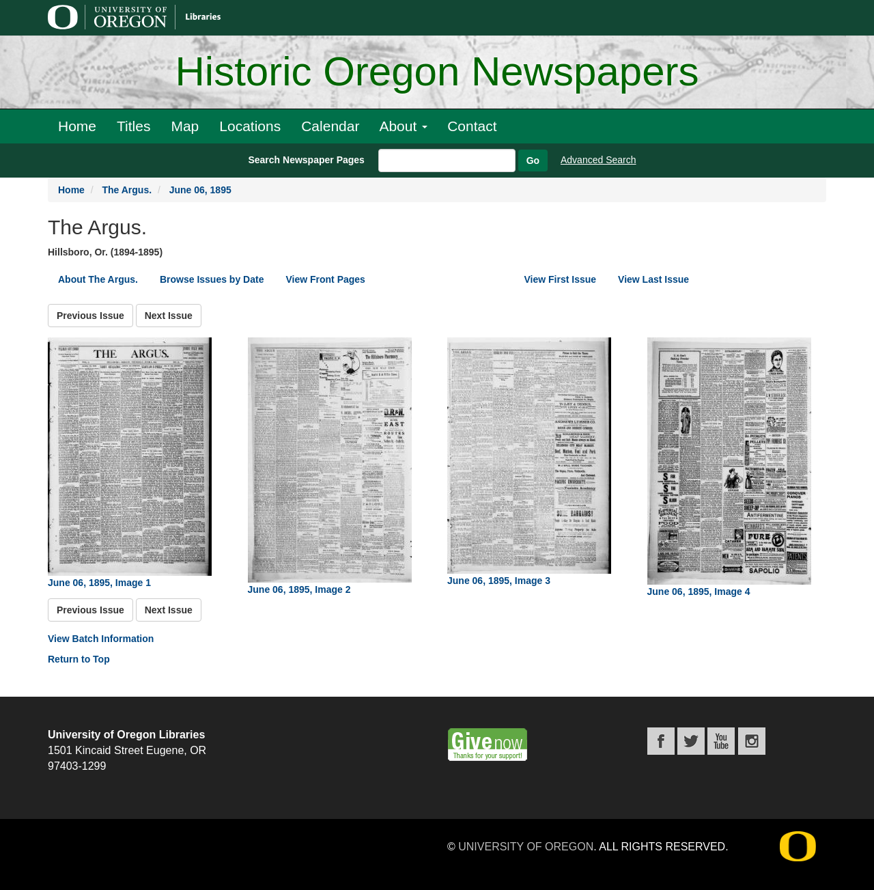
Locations (250, 126)
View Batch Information (101, 638)
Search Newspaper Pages (306, 159)
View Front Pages (325, 279)
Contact (471, 126)
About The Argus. (98, 279)
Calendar (330, 126)
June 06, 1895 (200, 189)
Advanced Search (598, 159)
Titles (133, 126)
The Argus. (127, 189)
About (403, 126)
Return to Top (79, 659)
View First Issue (560, 279)
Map (185, 126)
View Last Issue (653, 279)
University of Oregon (525, 846)
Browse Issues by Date (212, 279)
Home (77, 126)
